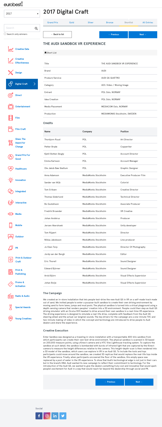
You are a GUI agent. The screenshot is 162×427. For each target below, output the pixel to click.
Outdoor (19, 236)
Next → (143, 34)
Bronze (109, 22)
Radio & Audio (22, 296)
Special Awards (22, 307)
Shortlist (128, 22)
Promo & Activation (20, 284)
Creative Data (22, 49)
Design (18, 72)
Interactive (20, 202)
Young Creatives (23, 318)
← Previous (113, 34)
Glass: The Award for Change (20, 143)
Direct (18, 95)
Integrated (20, 191)
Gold (71, 22)
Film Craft (20, 129)
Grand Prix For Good (22, 157)
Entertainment (22, 106)
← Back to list (57, 34)
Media (18, 214)
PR (16, 248)
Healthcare (21, 168)
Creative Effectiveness (22, 61)
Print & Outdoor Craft (23, 259)
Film (17, 118)
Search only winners (15, 34)
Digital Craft (21, 84)
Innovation (20, 180)
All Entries (148, 22)
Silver (90, 22)
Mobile (18, 225)
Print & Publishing (20, 272)
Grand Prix (52, 22)
